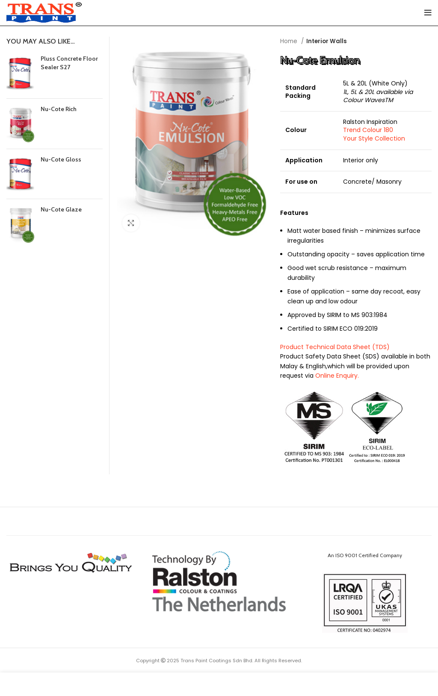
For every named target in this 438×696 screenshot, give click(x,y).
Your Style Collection (374, 138)
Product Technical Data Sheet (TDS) (335, 347)
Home (289, 41)
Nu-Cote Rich (59, 109)
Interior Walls (326, 41)
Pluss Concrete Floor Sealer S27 (69, 63)
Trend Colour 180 (368, 130)
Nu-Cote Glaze (61, 209)
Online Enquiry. (337, 375)
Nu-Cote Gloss (61, 159)
